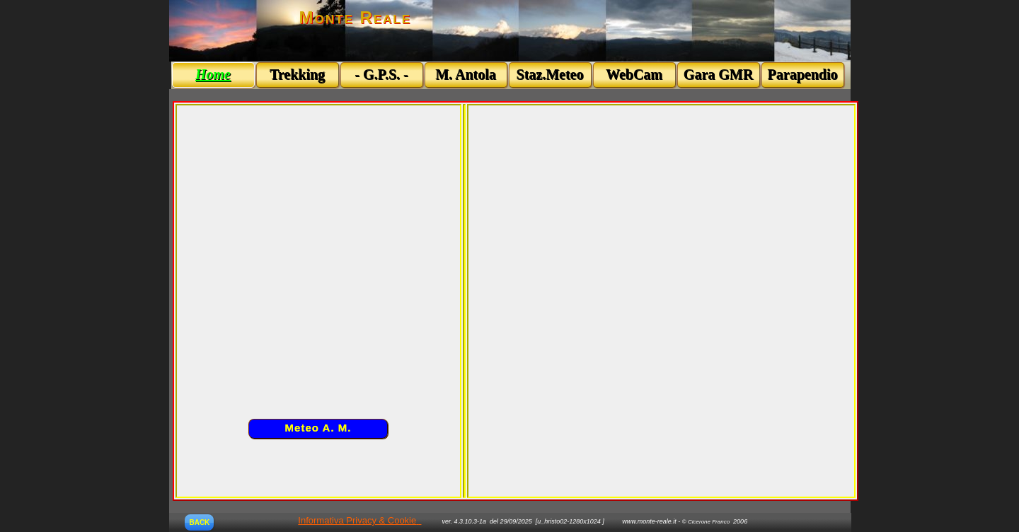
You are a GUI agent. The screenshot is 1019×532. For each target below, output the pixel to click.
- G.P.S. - (381, 74)
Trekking (297, 74)
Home (213, 74)
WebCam (634, 74)
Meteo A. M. (318, 428)
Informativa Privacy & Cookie (357, 520)
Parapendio (803, 74)
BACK (199, 522)
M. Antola (465, 74)
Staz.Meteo (550, 74)
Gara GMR (718, 74)
